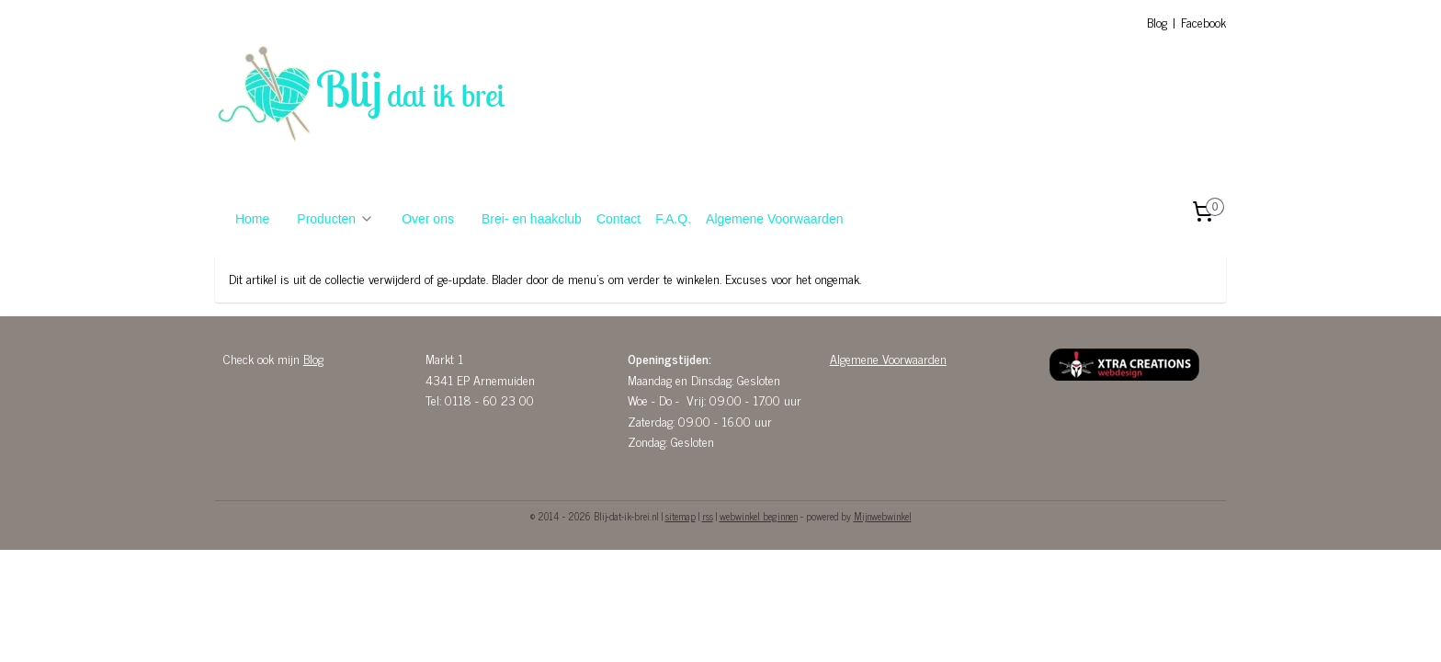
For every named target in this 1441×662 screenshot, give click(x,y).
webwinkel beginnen (759, 516)
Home (252, 218)
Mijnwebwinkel (883, 516)
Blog (1157, 21)
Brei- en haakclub (532, 218)
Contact (618, 218)
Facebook (1203, 21)
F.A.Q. (673, 218)
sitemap (680, 516)
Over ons (428, 218)
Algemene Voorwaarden (774, 218)
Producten (335, 218)
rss (707, 516)
